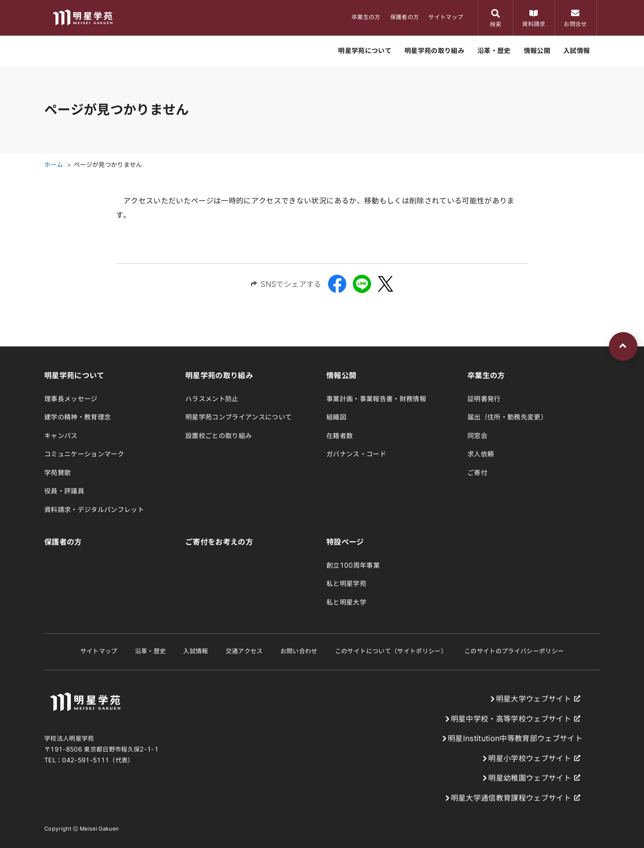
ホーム (53, 165)
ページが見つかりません (108, 165)
